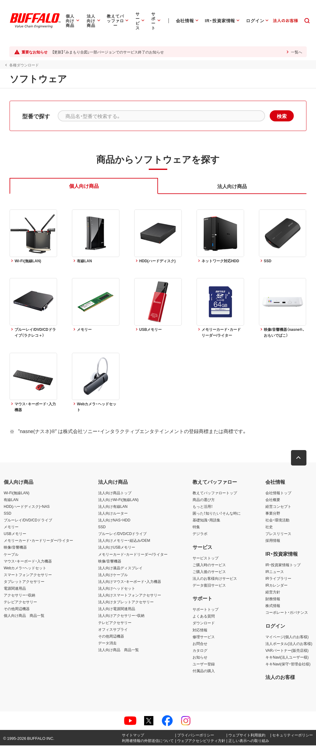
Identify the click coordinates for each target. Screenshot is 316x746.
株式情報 (272, 606)
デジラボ (200, 534)
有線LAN (11, 500)
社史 (269, 527)
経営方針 (272, 592)
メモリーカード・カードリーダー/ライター (38, 541)
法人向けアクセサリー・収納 (121, 616)
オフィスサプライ (113, 629)
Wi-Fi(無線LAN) (16, 493)
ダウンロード (204, 623)
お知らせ (200, 657)
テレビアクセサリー (20, 602)
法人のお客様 (280, 677)
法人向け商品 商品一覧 (118, 650)
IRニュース (274, 572)
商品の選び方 (204, 500)
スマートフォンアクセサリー (28, 575)
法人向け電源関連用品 (116, 609)
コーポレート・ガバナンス (286, 613)
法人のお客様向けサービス (215, 578)
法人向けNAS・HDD (114, 520)
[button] (299, 458)
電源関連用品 (15, 588)
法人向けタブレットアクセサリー (126, 602)
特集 (196, 527)
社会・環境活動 (277, 520)
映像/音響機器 (15, 547)
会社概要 (272, 500)
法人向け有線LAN (112, 506)
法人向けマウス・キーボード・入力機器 (129, 581)
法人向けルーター (113, 513)
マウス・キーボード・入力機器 (28, 561)
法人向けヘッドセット (116, 588)
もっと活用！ (203, 506)
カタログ (200, 650)
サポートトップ (205, 610)
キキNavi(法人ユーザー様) (287, 657)
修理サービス (204, 637)
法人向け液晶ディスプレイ (120, 568)
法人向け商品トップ (114, 493)
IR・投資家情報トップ (283, 565)
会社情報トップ (278, 493)
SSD (7, 513)
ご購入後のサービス (209, 572)
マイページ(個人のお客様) (287, 637)
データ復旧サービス (209, 585)
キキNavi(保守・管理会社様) (287, 664)
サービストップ (205, 558)
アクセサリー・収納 (19, 595)
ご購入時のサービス (209, 565)
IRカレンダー (276, 585)
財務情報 (272, 599)
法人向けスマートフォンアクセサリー (129, 595)
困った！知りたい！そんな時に (217, 513)
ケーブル (11, 554)
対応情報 (200, 630)
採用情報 (272, 541)
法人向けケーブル (113, 575)
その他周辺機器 (17, 609)
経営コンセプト (278, 506)
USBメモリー (15, 534)
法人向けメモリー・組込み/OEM (124, 541)
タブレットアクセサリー (24, 581)
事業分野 (272, 513)
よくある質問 (204, 616)
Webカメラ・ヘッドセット (25, 568)
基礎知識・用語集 (206, 520)
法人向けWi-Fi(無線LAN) (118, 500)
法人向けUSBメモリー (116, 547)
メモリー (11, 527)
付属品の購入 (204, 671)
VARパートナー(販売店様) (287, 650)
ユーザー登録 (204, 664)
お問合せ (200, 644)
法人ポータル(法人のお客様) (288, 644)
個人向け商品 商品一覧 (24, 616)
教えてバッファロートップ (215, 493)
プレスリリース (278, 534)
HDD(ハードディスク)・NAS (27, 506)
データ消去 (107, 643)
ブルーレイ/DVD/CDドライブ (28, 520)
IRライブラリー (278, 578)
